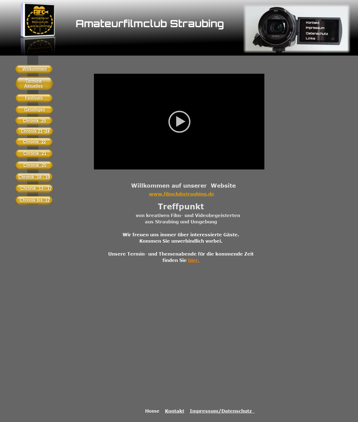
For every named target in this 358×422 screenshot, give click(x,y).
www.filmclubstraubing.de (181, 193)
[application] (179, 121)
